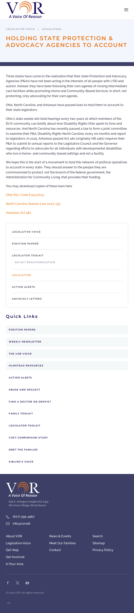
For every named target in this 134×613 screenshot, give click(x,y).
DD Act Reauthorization (35, 262)
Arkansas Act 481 (18, 213)
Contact (55, 550)
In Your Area (14, 564)
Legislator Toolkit (27, 255)
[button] (126, 9)
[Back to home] (25, 9)
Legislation (21, 275)
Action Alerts (23, 286)
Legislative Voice (26, 231)
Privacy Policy (103, 550)
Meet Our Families (62, 543)
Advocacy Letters (27, 298)
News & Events (60, 536)
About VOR (14, 536)
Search (98, 536)
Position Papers (25, 243)
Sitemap (99, 543)
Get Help (12, 550)
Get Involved (15, 557)
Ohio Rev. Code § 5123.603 (25, 195)
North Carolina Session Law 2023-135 (33, 204)
